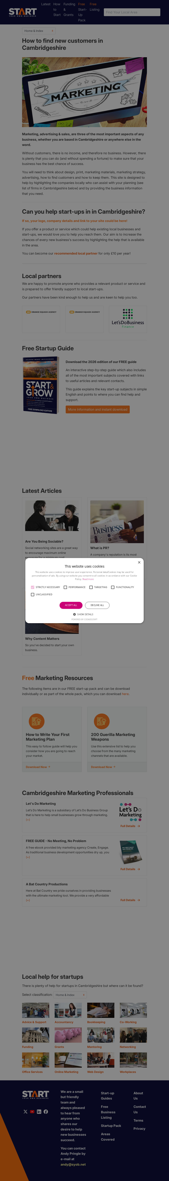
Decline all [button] (97, 605)
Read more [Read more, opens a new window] (88, 579)
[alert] (84, 590)
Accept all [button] (71, 605)
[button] (32, 587)
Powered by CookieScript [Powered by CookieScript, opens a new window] (84, 619)
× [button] (139, 562)
